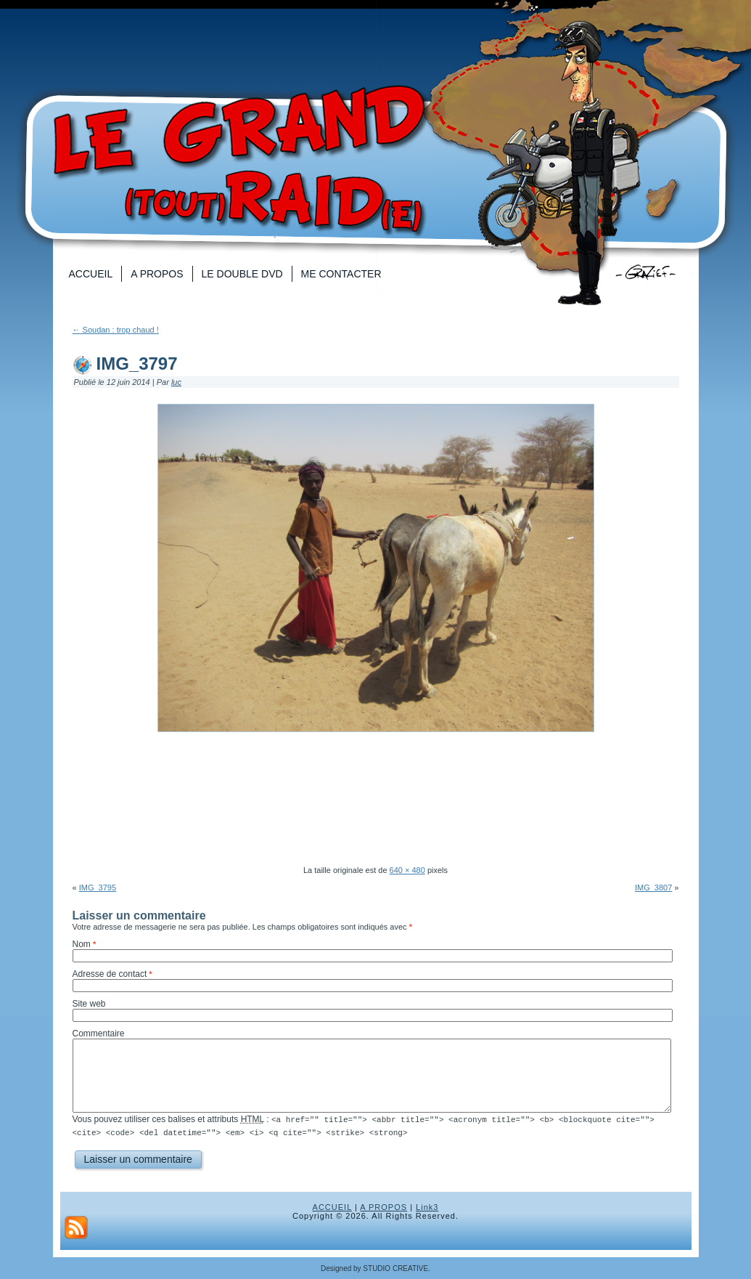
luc (176, 382)
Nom (82, 944)
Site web (89, 1004)
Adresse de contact (110, 974)
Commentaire (99, 1033)
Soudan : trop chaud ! (116, 329)
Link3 (427, 1206)
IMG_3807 (653, 887)
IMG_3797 (137, 363)
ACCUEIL (332, 1206)
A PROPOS (383, 1206)
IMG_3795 (97, 887)
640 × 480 (407, 870)
